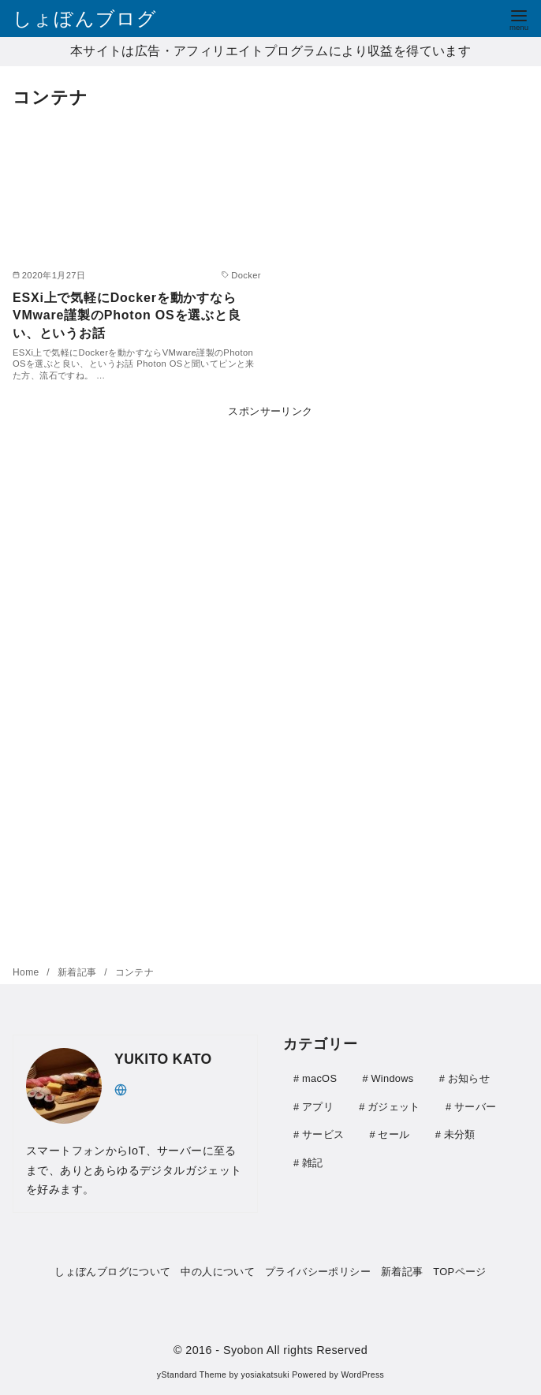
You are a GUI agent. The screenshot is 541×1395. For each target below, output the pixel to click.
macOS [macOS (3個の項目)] (319, 1078)
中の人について (218, 1272)
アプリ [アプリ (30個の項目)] (318, 1106)
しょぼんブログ (85, 18)
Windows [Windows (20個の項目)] (392, 1078)
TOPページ (459, 1272)
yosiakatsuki (265, 1375)
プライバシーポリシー (318, 1272)
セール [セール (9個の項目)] (393, 1133)
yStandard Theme (191, 1375)
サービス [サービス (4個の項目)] (323, 1133)
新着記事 (78, 972)
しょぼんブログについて (112, 1272)
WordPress (362, 1375)
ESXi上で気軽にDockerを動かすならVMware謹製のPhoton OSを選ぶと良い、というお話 (127, 315)
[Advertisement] (270, 679)
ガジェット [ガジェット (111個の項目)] (394, 1106)
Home (27, 972)
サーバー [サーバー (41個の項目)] (475, 1106)
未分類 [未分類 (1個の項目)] (460, 1133)
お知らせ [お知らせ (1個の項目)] (469, 1078)
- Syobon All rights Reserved (291, 1350)
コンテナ (135, 972)
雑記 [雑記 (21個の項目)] (312, 1160)
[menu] (519, 18)
